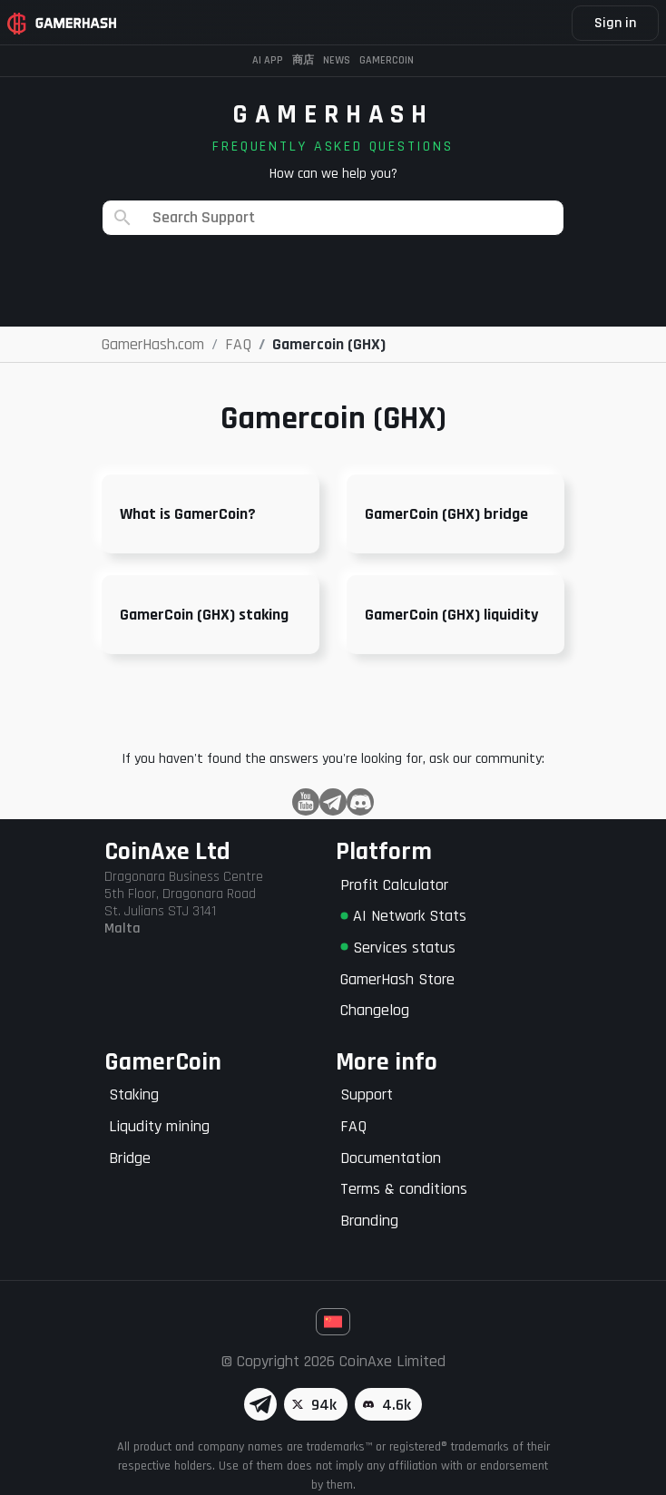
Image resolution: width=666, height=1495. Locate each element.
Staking (134, 1094)
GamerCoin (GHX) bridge (446, 513)
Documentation (390, 1158)
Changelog (374, 1010)
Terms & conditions (403, 1188)
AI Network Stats (403, 915)
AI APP (267, 60)
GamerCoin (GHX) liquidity (451, 614)
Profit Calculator (394, 885)
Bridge (130, 1158)
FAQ (353, 1126)
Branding (369, 1220)
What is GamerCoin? (188, 513)
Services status (397, 947)
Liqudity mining (159, 1126)
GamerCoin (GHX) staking (204, 614)
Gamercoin (386, 60)
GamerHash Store (397, 979)
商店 (303, 60)
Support (366, 1094)
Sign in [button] (615, 23)
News (336, 60)
